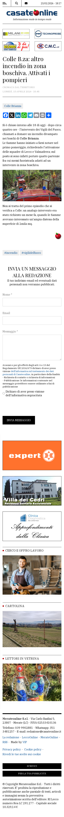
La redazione (11, 737)
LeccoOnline (30, 737)
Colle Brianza (12, 106)
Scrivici (32, 766)
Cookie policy (32, 749)
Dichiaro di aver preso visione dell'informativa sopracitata (25, 393)
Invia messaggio (19, 420)
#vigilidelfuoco (31, 252)
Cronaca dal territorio (19, 87)
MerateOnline (49, 737)
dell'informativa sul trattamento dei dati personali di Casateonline (28, 373)
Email (6, 313)
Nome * (7, 294)
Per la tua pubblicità (32, 773)
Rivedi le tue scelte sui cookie (22, 754)
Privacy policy (12, 749)
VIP (25, 742)
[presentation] (28, 406)
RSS (5, 742)
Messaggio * (10, 331)
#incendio (10, 252)
